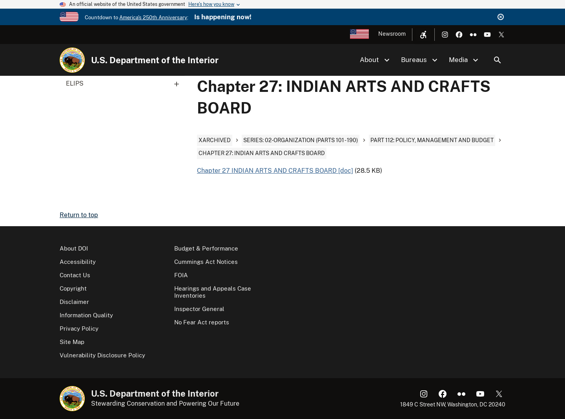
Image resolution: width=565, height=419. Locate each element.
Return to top (79, 215)
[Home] (72, 60)
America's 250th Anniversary (153, 17)
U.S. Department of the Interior (155, 60)
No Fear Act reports (201, 322)
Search (497, 60)
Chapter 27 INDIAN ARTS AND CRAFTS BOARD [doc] (275, 170)
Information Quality (86, 315)
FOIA (181, 275)
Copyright (73, 288)
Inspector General (199, 309)
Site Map (72, 341)
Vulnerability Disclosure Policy (102, 355)
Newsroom (392, 34)
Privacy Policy (79, 328)
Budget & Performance (206, 248)
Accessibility (78, 261)
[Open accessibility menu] (423, 34)
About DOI (74, 248)
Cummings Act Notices (206, 261)
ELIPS (125, 83)
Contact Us (75, 275)
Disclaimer (74, 301)
